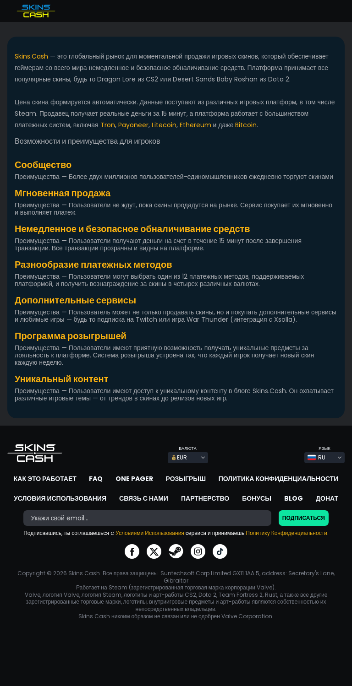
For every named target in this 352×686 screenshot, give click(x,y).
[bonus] (147, 518)
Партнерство (205, 498)
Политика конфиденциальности (279, 478)
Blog (293, 498)
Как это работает (45, 478)
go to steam (176, 551)
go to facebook (132, 551)
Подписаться (303, 518)
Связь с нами (143, 498)
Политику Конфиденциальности (286, 533)
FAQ (96, 478)
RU (316, 457)
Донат (327, 498)
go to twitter (154, 551)
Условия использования (60, 498)
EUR (179, 457)
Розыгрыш (186, 478)
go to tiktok (220, 551)
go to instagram (198, 551)
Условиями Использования (150, 533)
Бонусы (256, 498)
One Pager (134, 478)
